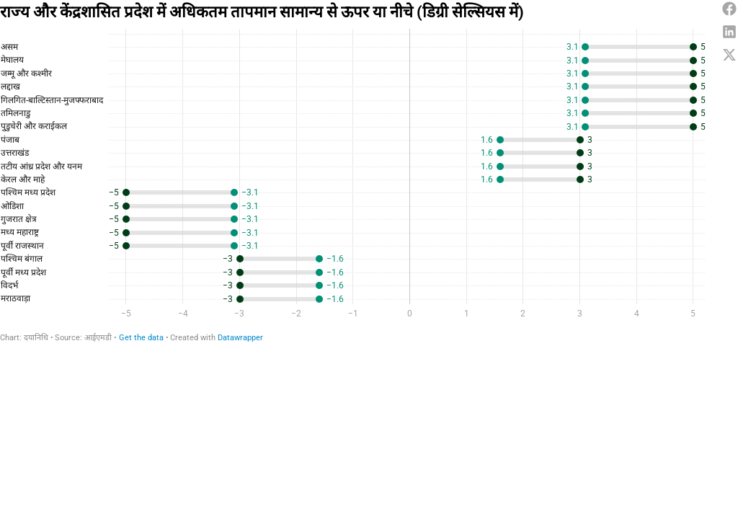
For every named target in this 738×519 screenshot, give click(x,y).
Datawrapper (240, 337)
